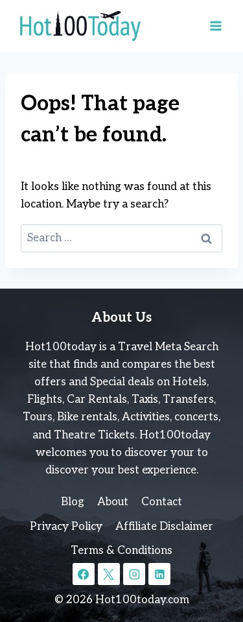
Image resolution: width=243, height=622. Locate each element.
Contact (161, 502)
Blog (72, 502)
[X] (109, 574)
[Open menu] (215, 26)
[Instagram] (134, 574)
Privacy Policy (66, 526)
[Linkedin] (159, 574)
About (112, 502)
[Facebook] (84, 574)
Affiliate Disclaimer (164, 526)
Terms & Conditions (121, 550)
